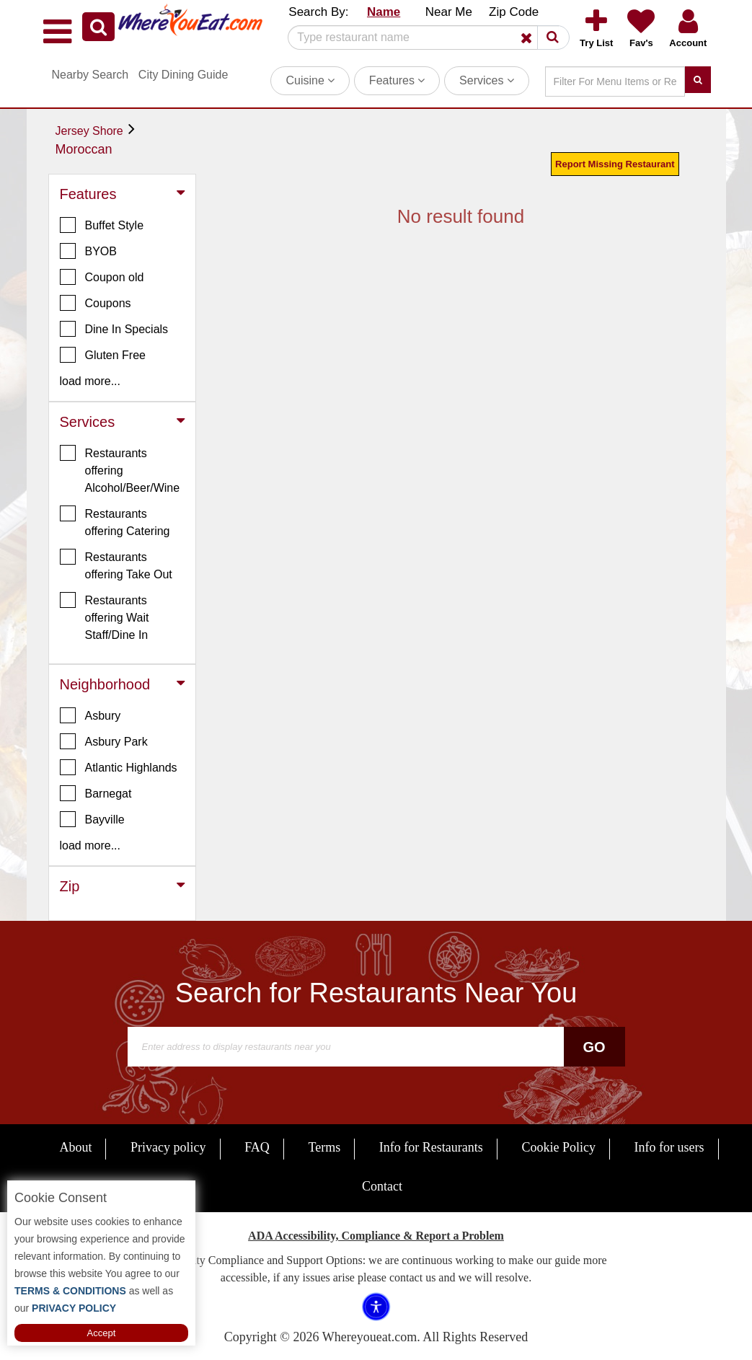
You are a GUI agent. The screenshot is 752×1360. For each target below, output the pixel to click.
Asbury (90, 715)
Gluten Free (103, 355)
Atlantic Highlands (118, 767)
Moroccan (84, 149)
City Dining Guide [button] (183, 75)
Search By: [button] (318, 12)
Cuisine (310, 80)
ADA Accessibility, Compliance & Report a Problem (376, 1235)
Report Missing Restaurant (614, 164)
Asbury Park (104, 741)
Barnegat (96, 793)
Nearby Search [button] (90, 75)
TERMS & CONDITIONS (70, 1291)
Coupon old (102, 277)
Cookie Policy (558, 1147)
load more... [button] (90, 381)
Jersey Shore (89, 131)
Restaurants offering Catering (115, 521)
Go (594, 1047)
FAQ (257, 1147)
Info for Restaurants (431, 1147)
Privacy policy (168, 1147)
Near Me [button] (448, 12)
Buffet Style (102, 225)
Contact (382, 1186)
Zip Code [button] (514, 12)
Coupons (95, 303)
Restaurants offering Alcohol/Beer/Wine (120, 469)
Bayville (92, 819)
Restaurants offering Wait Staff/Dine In (104, 616)
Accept (101, 1333)
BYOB (88, 251)
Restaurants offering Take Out (116, 564)
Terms (324, 1147)
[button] (98, 26)
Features (397, 80)
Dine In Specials (114, 329)
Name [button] (383, 12)
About (75, 1147)
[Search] (423, 37)
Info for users (669, 1147)
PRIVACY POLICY (72, 1308)
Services (486, 80)
